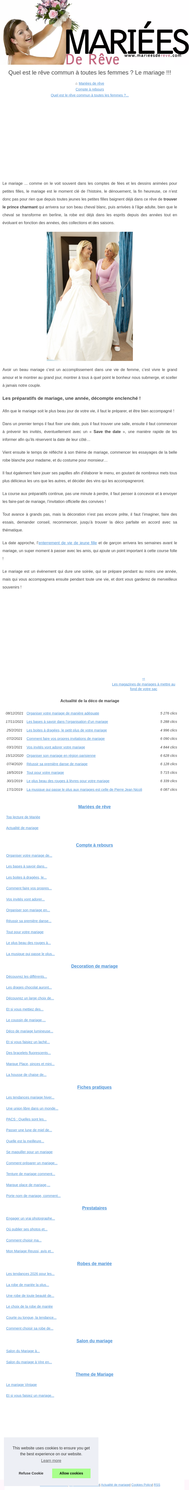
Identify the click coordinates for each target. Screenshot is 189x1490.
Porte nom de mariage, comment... (33, 1196)
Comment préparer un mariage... (32, 1163)
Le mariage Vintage (21, 1385)
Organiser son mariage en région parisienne (61, 755)
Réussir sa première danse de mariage (57, 764)
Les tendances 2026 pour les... (30, 1274)
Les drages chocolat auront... (29, 987)
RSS (157, 1485)
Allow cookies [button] (71, 1473)
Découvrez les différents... (26, 976)
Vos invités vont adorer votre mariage (56, 747)
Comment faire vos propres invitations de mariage (66, 738)
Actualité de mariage (22, 828)
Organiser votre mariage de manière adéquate (63, 713)
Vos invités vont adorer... (25, 899)
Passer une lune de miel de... (29, 1130)
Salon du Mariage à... (23, 1351)
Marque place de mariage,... (28, 1185)
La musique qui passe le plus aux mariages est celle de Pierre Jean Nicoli (84, 789)
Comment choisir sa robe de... (29, 1328)
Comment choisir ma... (24, 1240)
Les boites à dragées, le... (26, 877)
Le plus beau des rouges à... (28, 943)
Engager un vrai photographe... (30, 1218)
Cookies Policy (141, 1485)
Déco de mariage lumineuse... (29, 1031)
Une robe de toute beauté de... (30, 1296)
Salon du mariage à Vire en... (29, 1362)
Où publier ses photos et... (26, 1229)
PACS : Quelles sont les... (26, 1119)
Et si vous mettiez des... (25, 1009)
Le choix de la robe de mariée (29, 1306)
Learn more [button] (51, 1461)
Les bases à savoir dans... (26, 866)
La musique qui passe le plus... (30, 954)
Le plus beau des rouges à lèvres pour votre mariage (68, 781)
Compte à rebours (90, 89)
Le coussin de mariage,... (26, 1020)
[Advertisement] (90, 135)
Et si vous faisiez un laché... (28, 1042)
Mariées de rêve (91, 83)
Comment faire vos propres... (29, 888)
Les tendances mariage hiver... (30, 1097)
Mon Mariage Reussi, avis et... (30, 1251)
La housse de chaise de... (26, 1075)
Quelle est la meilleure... (25, 1141)
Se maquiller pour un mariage (29, 1152)
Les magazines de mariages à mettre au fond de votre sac (143, 686)
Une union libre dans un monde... (32, 1108)
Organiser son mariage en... (28, 910)
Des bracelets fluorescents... (28, 1053)
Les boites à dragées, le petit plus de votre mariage (67, 730)
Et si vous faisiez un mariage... (30, 1395)
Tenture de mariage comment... (30, 1174)
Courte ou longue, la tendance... (31, 1317)
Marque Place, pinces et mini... (30, 1064)
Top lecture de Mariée (23, 817)
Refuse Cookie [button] (31, 1473)
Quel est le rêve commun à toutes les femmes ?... (90, 95)
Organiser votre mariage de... (29, 855)
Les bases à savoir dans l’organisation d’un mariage (67, 721)
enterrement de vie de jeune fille (67, 543)
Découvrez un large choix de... (30, 998)
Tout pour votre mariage (45, 772)
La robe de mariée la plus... (27, 1285)
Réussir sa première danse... (28, 921)
